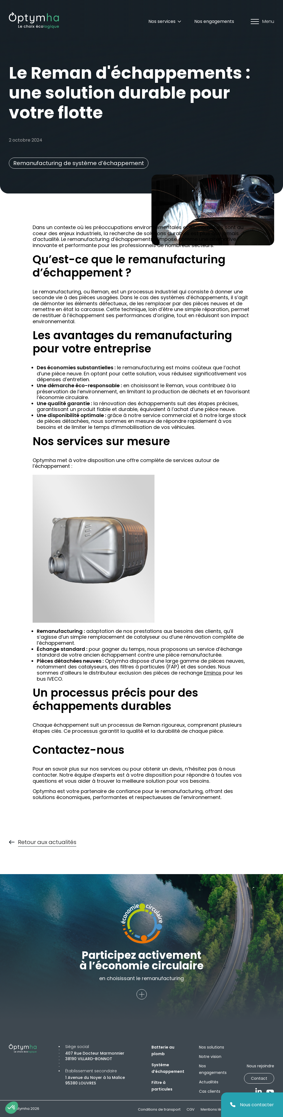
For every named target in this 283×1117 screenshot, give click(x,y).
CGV (191, 1109)
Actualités (208, 1082)
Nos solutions (211, 1047)
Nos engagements (214, 21)
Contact (259, 1078)
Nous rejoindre (260, 1066)
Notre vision (210, 1056)
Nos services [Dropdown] (165, 21)
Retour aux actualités (47, 842)
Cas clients (209, 1091)
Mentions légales (216, 1109)
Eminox (212, 672)
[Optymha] (34, 20)
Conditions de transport (159, 1109)
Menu (262, 21)
